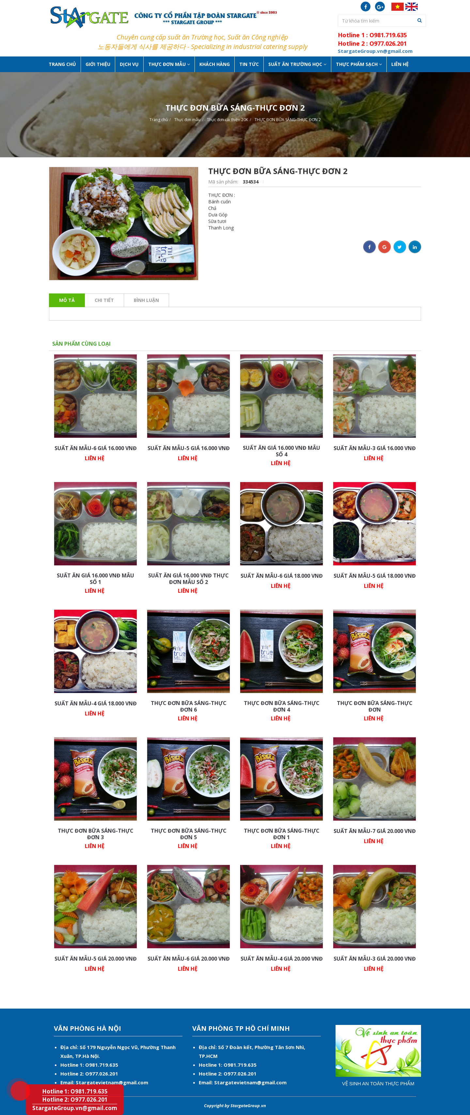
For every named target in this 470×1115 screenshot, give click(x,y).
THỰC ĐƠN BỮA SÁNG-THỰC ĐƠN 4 (282, 706)
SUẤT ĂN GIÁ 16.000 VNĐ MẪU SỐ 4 (281, 451)
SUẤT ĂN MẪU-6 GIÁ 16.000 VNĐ (96, 448)
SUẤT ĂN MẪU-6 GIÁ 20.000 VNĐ (189, 958)
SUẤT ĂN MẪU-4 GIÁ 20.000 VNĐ (282, 958)
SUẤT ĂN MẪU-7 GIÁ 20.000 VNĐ (375, 831)
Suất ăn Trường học (297, 64)
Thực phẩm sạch (359, 64)
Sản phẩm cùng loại (81, 343)
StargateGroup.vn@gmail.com (74, 1108)
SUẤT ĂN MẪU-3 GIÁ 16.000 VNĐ (375, 448)
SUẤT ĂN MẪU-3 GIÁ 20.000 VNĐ (375, 958)
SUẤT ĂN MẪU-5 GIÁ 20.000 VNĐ (96, 958)
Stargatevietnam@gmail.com (112, 1082)
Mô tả (67, 300)
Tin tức (249, 64)
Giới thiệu (98, 64)
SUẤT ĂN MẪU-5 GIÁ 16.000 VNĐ (189, 448)
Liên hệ (400, 64)
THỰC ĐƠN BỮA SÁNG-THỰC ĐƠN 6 (189, 706)
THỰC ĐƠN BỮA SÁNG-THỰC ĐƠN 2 (288, 119)
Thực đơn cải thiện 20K (227, 119)
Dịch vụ (129, 64)
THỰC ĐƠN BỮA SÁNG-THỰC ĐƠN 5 (189, 833)
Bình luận (146, 300)
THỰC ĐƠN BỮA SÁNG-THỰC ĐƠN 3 (95, 833)
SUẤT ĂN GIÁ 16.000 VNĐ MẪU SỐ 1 (95, 578)
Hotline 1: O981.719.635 (15, 1080)
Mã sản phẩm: (224, 182)
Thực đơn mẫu (187, 119)
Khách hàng (214, 64)
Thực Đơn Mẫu (169, 64)
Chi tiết (104, 300)
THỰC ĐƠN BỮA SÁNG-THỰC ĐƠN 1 (282, 833)
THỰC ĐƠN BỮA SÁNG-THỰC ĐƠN (375, 706)
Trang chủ (62, 64)
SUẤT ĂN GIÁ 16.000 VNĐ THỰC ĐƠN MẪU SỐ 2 (188, 578)
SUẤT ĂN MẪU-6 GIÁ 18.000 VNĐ (282, 576)
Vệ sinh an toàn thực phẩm (378, 1083)
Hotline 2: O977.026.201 (75, 1099)
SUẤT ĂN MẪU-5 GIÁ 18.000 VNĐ (375, 576)
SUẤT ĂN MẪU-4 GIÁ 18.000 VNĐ (96, 703)
